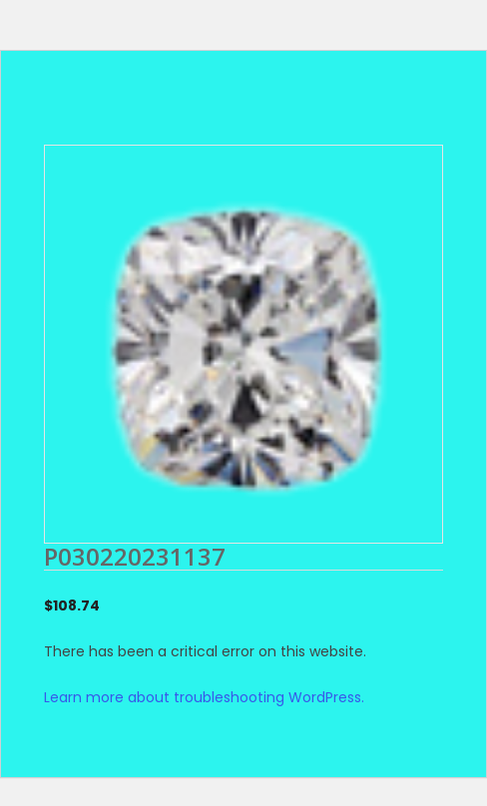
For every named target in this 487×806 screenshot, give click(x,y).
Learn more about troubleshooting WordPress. (204, 697)
